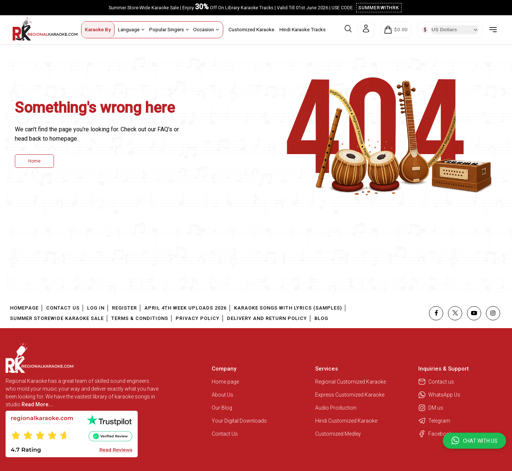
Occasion (206, 29)
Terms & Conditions (139, 318)
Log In (96, 308)
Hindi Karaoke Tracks (302, 29)
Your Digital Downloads (239, 421)
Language (131, 29)
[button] (474, 441)
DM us (430, 407)
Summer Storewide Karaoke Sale (57, 318)
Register (124, 308)
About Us (222, 395)
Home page (225, 382)
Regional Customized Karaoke (351, 382)
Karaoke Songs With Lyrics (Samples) (288, 308)
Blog (321, 318)
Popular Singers (169, 29)
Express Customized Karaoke (350, 395)
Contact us (436, 381)
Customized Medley (338, 434)
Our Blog (222, 408)
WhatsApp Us (439, 394)
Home (34, 161)
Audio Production (335, 408)
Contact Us (63, 308)
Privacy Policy (198, 318)
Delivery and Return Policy (267, 318)
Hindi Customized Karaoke (346, 421)
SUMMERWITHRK (379, 7)
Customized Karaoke (251, 29)
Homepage (24, 308)
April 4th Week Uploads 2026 (185, 308)
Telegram (434, 420)
